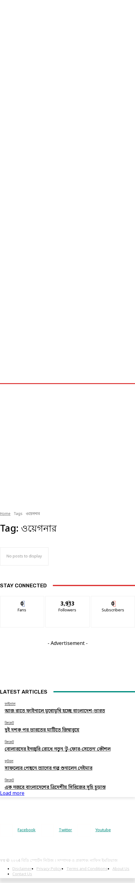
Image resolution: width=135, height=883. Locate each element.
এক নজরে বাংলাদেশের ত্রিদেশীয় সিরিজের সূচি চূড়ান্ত (55, 787)
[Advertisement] (58, 58)
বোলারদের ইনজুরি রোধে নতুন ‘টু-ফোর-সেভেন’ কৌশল (58, 749)
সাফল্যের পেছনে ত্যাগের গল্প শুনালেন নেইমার (48, 768)
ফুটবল (9, 761)
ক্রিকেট (9, 723)
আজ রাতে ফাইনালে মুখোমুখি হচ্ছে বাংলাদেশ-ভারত (55, 711)
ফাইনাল (10, 704)
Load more (12, 793)
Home (5, 514)
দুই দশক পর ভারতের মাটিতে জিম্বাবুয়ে (42, 730)
